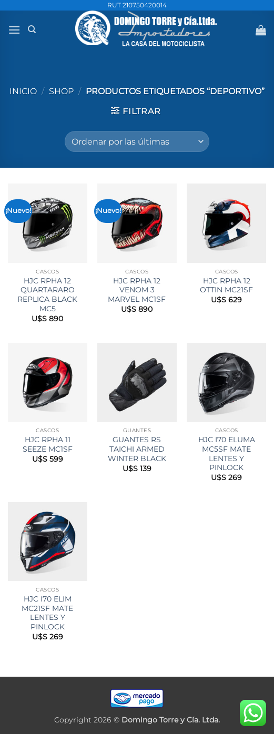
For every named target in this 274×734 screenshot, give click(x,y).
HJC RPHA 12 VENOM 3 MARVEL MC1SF (137, 290)
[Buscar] (32, 29)
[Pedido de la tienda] (137, 141)
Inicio (23, 91)
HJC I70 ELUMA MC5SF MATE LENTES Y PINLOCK (226, 453)
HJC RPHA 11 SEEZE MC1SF (48, 444)
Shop (61, 91)
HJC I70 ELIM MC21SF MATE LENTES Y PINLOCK (47, 613)
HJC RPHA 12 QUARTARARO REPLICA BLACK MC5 (47, 295)
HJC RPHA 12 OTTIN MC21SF (226, 285)
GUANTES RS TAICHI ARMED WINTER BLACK (137, 448)
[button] (14, 30)
